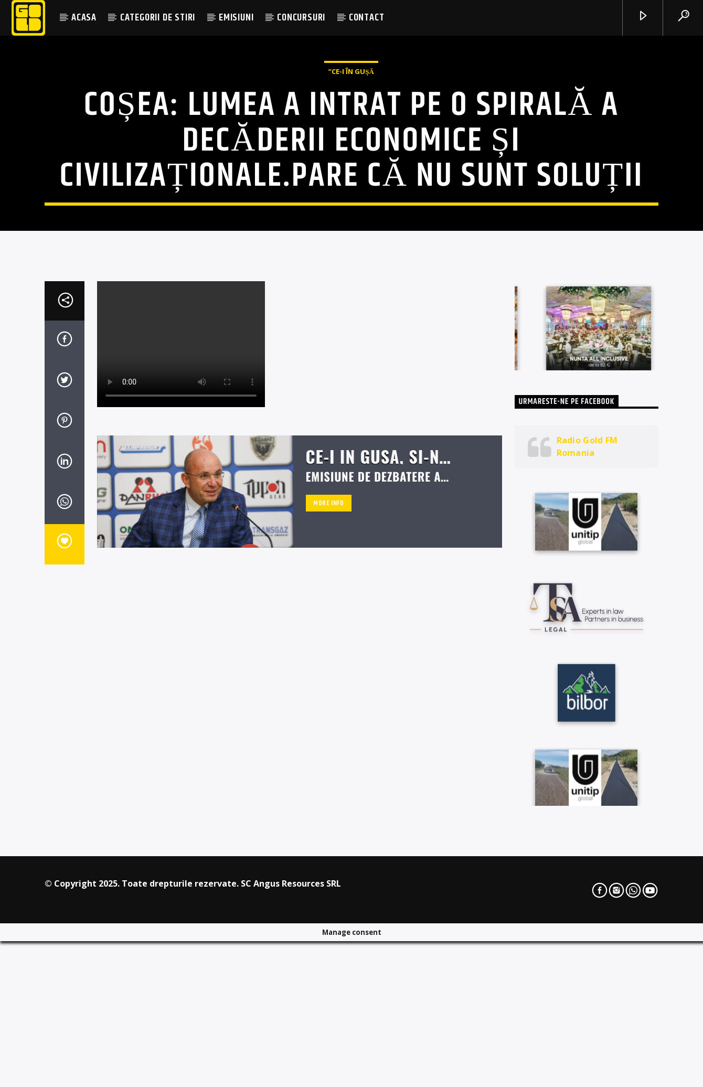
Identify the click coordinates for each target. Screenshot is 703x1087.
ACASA (84, 17)
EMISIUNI (236, 17)
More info (328, 775)
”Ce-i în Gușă (351, 194)
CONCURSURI (301, 17)
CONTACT (367, 17)
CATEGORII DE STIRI (157, 17)
